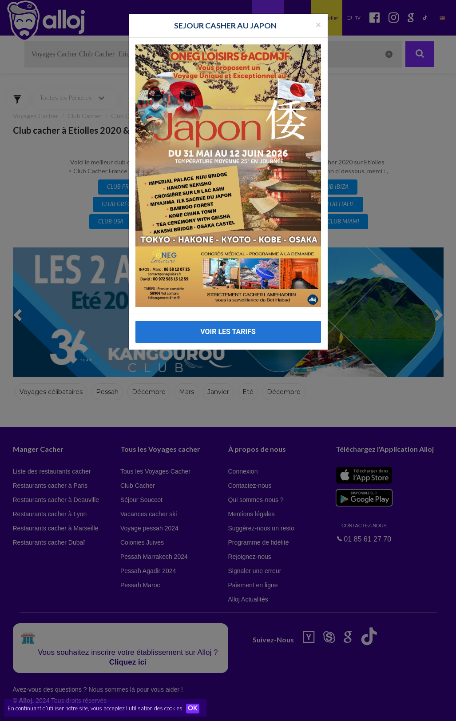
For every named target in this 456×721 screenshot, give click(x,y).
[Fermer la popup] (318, 24)
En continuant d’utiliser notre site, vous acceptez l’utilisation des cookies (95, 707)
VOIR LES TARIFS (228, 331)
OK (195, 708)
